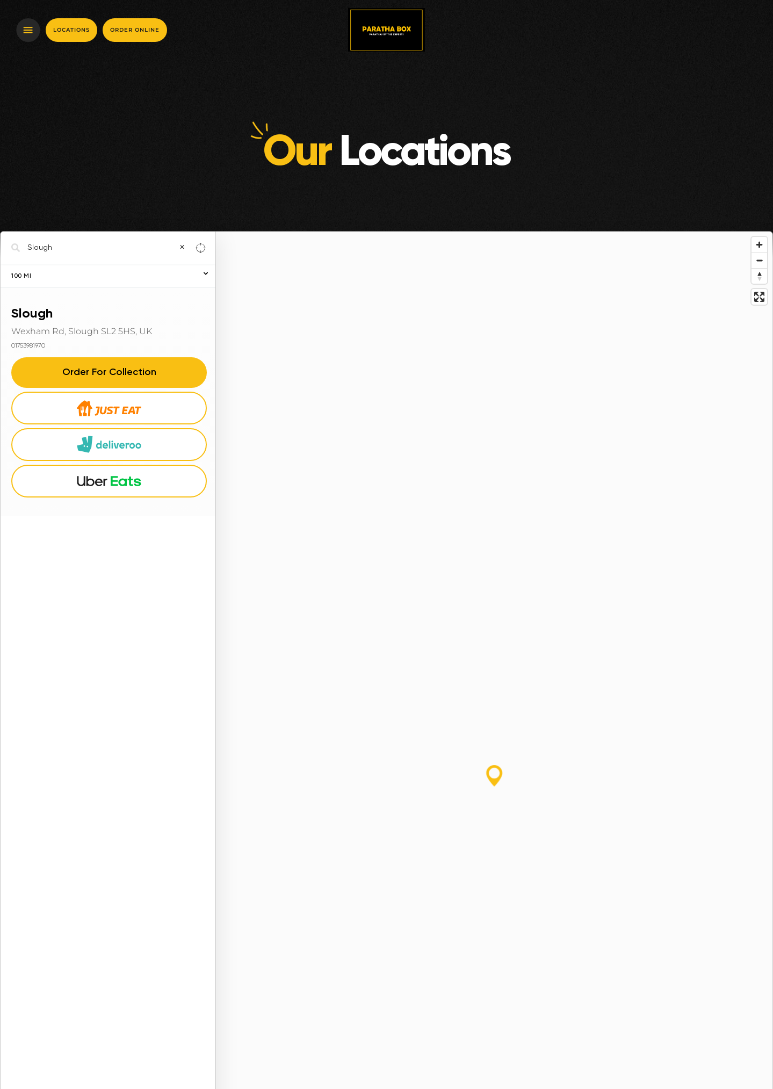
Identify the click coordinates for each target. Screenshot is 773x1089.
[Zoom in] (759, 245)
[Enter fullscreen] (759, 297)
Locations (71, 29)
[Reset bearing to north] (759, 276)
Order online (135, 29)
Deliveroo (109, 444)
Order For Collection (109, 372)
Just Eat (109, 408)
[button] (494, 776)
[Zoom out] (759, 260)
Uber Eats (109, 481)
